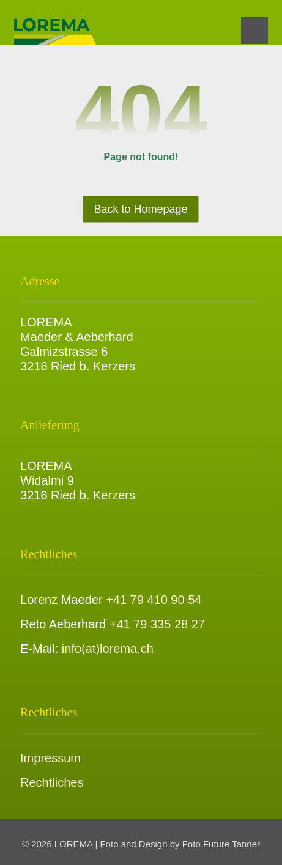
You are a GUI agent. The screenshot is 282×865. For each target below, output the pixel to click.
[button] (254, 30)
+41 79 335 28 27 (157, 624)
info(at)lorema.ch (108, 648)
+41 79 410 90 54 (153, 599)
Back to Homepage (141, 209)
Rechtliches (51, 782)
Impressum (50, 758)
